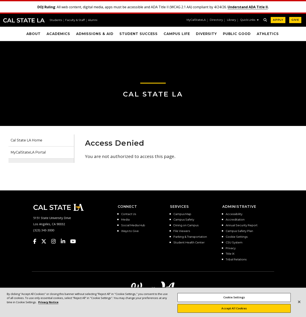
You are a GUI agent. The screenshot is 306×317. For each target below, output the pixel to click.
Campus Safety (183, 219)
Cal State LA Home (26, 140)
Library (231, 20)
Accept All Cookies (233, 311)
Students (56, 20)
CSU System (234, 242)
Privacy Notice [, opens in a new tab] (48, 305)
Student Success (138, 34)
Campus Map (182, 214)
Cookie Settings (237, 236)
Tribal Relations (236, 259)
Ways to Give (130, 231)
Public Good (237, 34)
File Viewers (181, 231)
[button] (249, 20)
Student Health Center (189, 242)
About (33, 34)
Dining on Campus (185, 225)
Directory (216, 20)
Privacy (231, 248)
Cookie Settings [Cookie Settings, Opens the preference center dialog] (234, 300)
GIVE (295, 19)
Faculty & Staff (75, 20)
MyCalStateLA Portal (28, 152)
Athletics (268, 34)
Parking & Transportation (190, 236)
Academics (58, 34)
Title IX (230, 253)
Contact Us (128, 214)
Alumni (92, 20)
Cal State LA (24, 20)
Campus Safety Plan (239, 231)
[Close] (299, 305)
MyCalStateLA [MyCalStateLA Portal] (196, 20)
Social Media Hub (133, 225)
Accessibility (234, 214)
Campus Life (177, 34)
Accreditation (235, 219)
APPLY (278, 19)
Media (125, 219)
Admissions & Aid (94, 34)
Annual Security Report (242, 225)
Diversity (206, 34)
